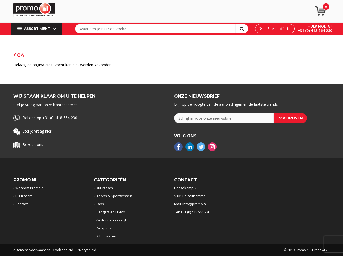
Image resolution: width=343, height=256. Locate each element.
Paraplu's (103, 228)
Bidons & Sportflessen (114, 195)
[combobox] (156, 28)
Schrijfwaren (106, 236)
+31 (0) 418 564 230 (314, 30)
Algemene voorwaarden (31, 250)
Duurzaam (23, 195)
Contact (21, 204)
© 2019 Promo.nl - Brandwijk (305, 250)
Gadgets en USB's (110, 212)
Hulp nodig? (320, 26)
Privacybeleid (86, 250)
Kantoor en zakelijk (111, 220)
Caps (100, 204)
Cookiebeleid (63, 250)
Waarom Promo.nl (29, 187)
